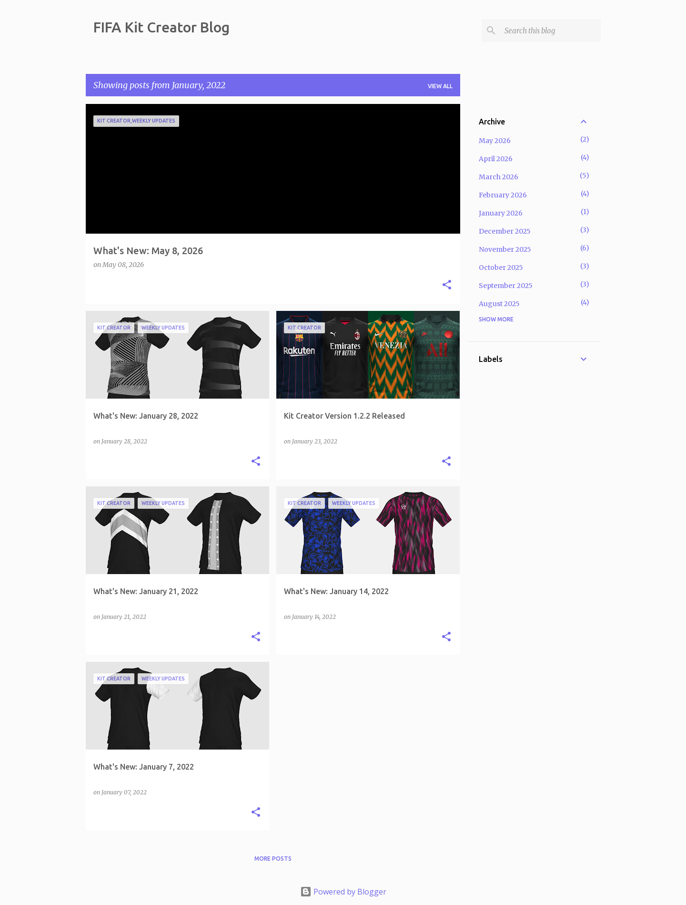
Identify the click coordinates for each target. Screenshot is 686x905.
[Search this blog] (551, 30)
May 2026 (495, 140)
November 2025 (505, 249)
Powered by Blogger (343, 891)
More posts (273, 858)
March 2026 (498, 177)
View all (440, 86)
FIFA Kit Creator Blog (161, 27)
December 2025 (505, 231)
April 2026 (496, 158)
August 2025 (499, 303)
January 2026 (501, 213)
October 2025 (501, 267)
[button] (447, 285)
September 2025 (506, 285)
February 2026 (503, 195)
